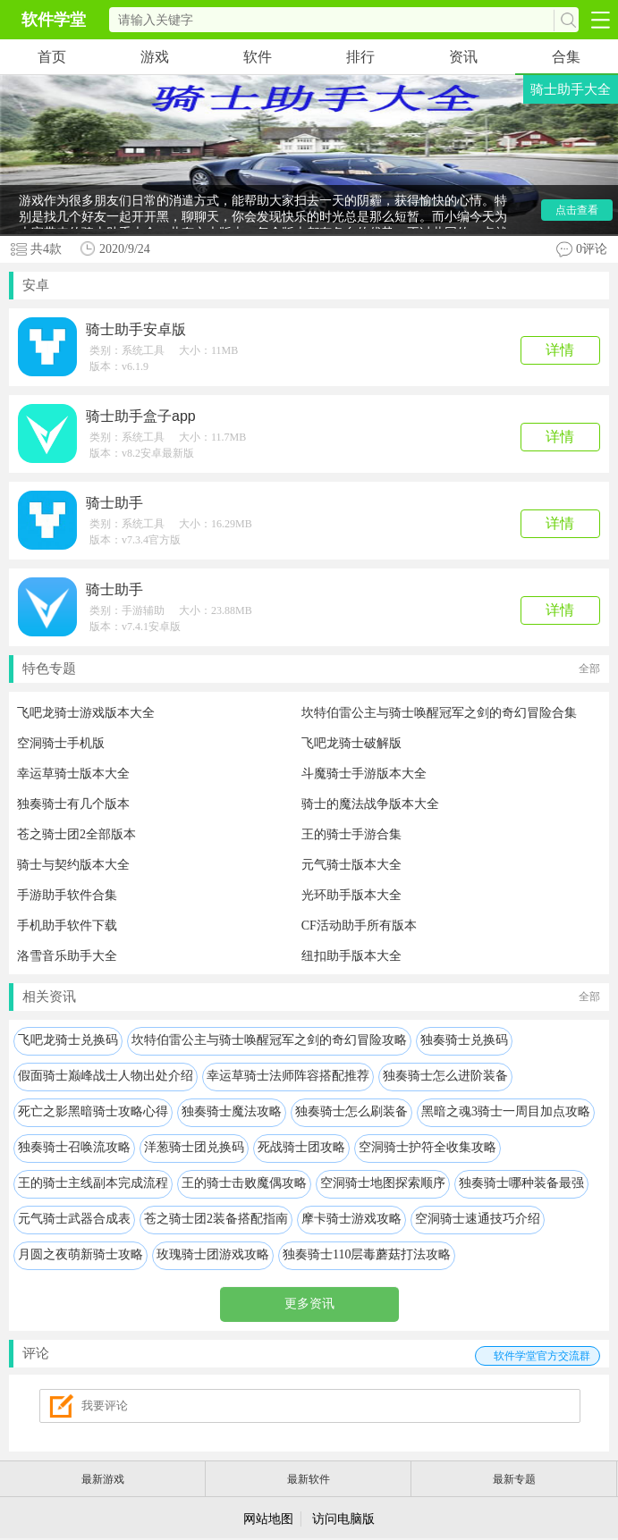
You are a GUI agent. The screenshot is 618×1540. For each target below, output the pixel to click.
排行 (360, 56)
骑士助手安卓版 (136, 329)
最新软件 (308, 1479)
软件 (257, 56)
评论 (311, 1356)
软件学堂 (53, 20)
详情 (560, 350)
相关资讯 (311, 997)
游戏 (154, 56)
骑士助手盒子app (141, 416)
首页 (52, 56)
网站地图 (268, 1519)
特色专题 (311, 669)
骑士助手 (114, 502)
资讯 (463, 56)
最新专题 (514, 1479)
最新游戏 (102, 1479)
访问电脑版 (343, 1519)
